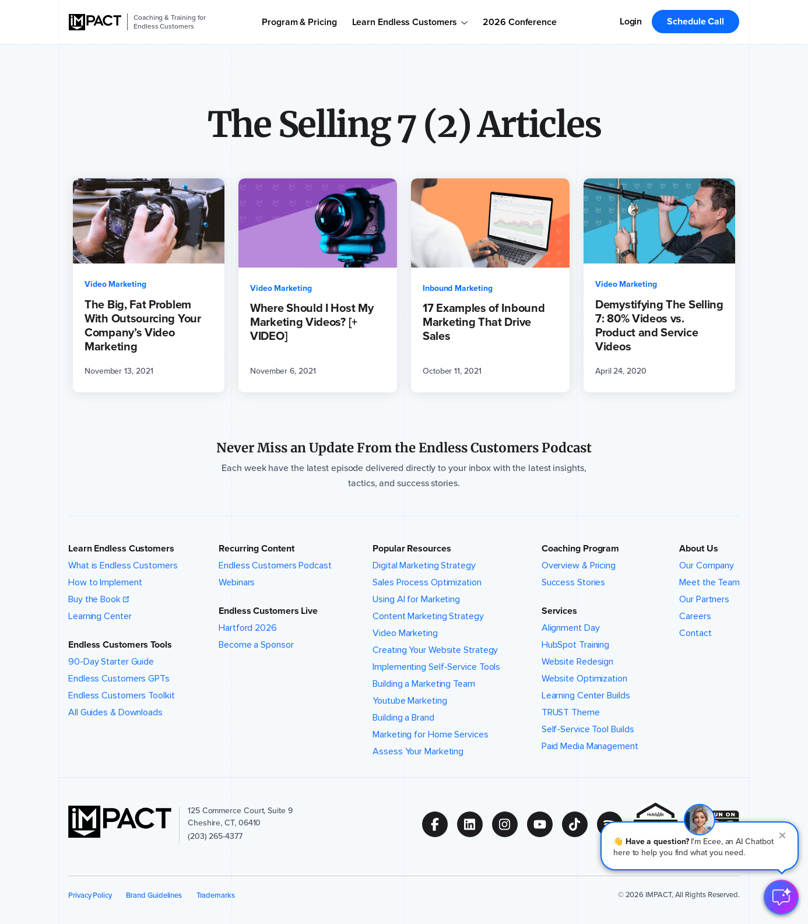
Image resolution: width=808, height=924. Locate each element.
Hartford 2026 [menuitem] (248, 628)
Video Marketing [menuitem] (405, 633)
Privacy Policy (90, 895)
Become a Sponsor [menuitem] (256, 645)
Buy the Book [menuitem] (94, 599)
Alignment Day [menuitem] (571, 628)
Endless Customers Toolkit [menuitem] (121, 695)
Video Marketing (115, 284)
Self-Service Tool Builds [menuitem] (588, 729)
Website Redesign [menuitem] (577, 661)
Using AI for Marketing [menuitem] (416, 599)
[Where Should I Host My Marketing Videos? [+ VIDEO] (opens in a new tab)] (317, 285)
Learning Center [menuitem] (100, 616)
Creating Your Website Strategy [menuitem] (435, 650)
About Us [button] (698, 548)
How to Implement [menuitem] (105, 582)
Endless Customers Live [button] (268, 611)
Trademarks (215, 895)
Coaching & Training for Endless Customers (170, 21)
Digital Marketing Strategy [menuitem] (424, 565)
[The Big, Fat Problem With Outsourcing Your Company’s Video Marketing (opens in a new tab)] (148, 285)
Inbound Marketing (458, 288)
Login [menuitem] (631, 21)
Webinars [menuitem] (237, 582)
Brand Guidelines (154, 895)
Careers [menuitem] (695, 616)
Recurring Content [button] (256, 548)
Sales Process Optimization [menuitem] (427, 582)
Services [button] (559, 611)
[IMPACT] (95, 22)
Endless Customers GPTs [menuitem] (119, 678)
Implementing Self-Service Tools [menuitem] (436, 667)
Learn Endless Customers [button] (121, 548)
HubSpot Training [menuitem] (575, 645)
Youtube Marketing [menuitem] (410, 701)
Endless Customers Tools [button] (120, 645)
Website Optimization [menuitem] (584, 678)
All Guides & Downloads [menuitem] (115, 712)
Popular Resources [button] (412, 548)
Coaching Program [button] (580, 548)
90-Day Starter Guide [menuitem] (111, 661)
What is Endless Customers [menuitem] (123, 565)
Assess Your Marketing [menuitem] (418, 751)
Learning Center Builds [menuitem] (586, 695)
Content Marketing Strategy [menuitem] (428, 616)
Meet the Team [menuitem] (709, 582)
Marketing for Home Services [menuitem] (430, 734)
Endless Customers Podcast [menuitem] (275, 565)
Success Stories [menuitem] (574, 582)
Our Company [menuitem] (706, 565)
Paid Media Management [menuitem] (590, 746)
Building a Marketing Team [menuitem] (424, 684)
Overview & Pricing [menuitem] (579, 565)
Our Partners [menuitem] (704, 599)
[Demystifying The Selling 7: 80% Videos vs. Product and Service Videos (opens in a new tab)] (659, 285)
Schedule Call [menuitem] (695, 21)
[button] (699, 845)
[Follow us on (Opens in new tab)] (439, 824)
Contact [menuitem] (695, 633)
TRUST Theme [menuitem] (571, 712)
